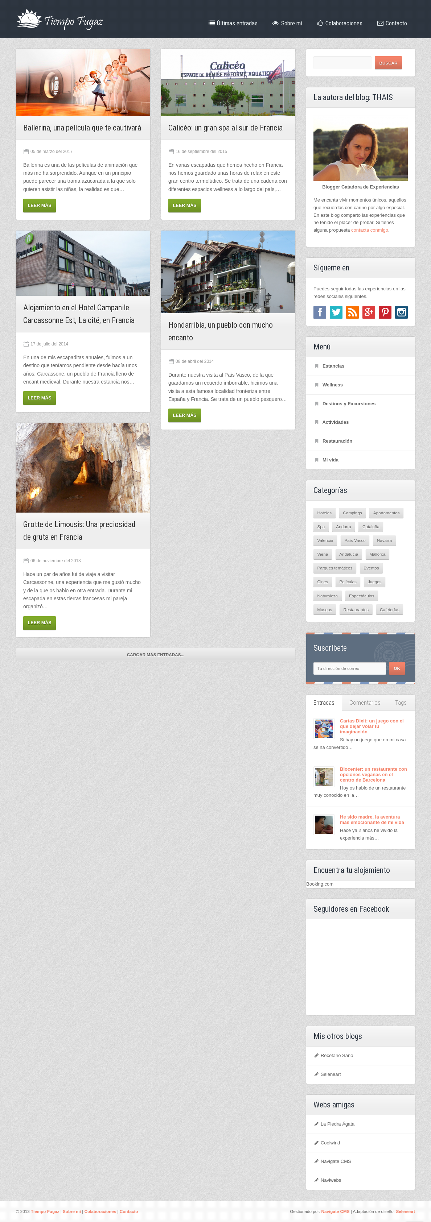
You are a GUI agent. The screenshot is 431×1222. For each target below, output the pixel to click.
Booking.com (319, 884)
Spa (321, 526)
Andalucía (348, 554)
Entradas (323, 702)
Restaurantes (356, 609)
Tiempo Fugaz (45, 1211)
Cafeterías (389, 609)
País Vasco (355, 540)
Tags (401, 702)
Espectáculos (361, 595)
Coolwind (326, 1143)
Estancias (329, 366)
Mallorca (377, 554)
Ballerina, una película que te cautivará (82, 127)
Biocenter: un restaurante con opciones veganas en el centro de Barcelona (373, 774)
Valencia (325, 540)
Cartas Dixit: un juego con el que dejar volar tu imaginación (372, 726)
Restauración (332, 441)
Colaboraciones (339, 23)
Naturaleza (327, 595)
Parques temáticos (335, 568)
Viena (322, 554)
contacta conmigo (369, 230)
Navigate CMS (332, 1161)
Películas (347, 581)
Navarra (384, 540)
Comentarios (365, 702)
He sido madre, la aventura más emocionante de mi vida (372, 819)
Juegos (375, 581)
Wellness (328, 385)
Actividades (331, 422)
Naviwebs (327, 1180)
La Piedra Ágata (333, 1124)
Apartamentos (386, 512)
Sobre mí (287, 23)
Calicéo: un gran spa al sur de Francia (225, 127)
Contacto (392, 23)
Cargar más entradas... (155, 654)
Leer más (40, 205)
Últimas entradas (233, 23)
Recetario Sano (333, 1055)
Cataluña (370, 526)
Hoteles (324, 512)
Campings (352, 512)
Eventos (371, 568)
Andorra (343, 526)
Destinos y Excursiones (344, 403)
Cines (322, 581)
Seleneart (327, 1074)
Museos (324, 609)
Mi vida (325, 460)
